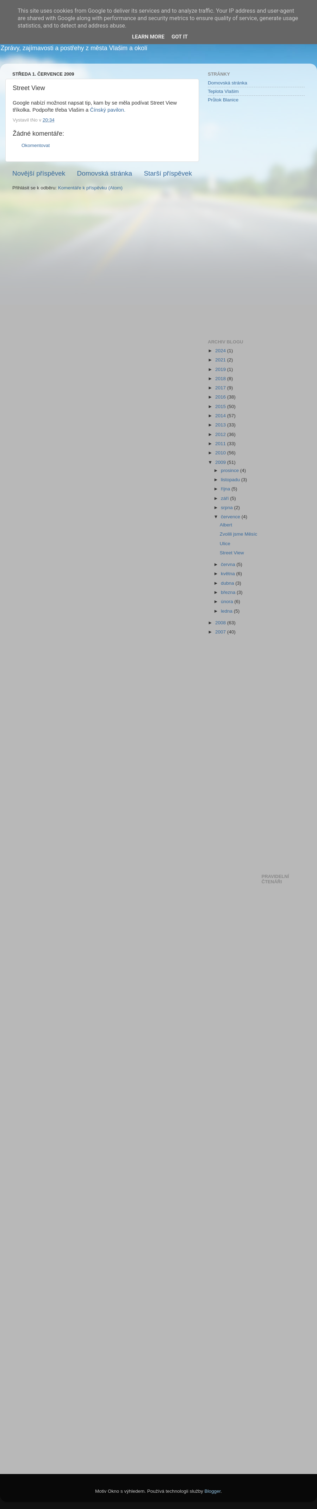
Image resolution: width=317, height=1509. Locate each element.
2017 (221, 387)
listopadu (231, 479)
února (227, 601)
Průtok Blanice (223, 99)
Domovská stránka (104, 173)
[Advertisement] (236, 220)
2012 (221, 434)
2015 (221, 406)
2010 (221, 452)
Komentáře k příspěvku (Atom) (90, 187)
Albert (226, 524)
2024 (221, 350)
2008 (221, 622)
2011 (221, 443)
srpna (227, 507)
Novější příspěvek (38, 173)
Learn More (148, 37)
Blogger (213, 1491)
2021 (221, 359)
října (226, 488)
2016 (221, 397)
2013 (221, 425)
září (225, 498)
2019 (221, 369)
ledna (227, 611)
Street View (232, 552)
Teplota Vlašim (223, 91)
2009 (221, 462)
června (228, 564)
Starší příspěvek (168, 173)
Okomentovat (35, 145)
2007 (221, 632)
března (229, 592)
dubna (228, 583)
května (228, 573)
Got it (180, 37)
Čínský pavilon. (107, 110)
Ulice (225, 543)
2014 (221, 415)
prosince (230, 470)
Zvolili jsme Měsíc (238, 534)
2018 (221, 378)
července (231, 516)
